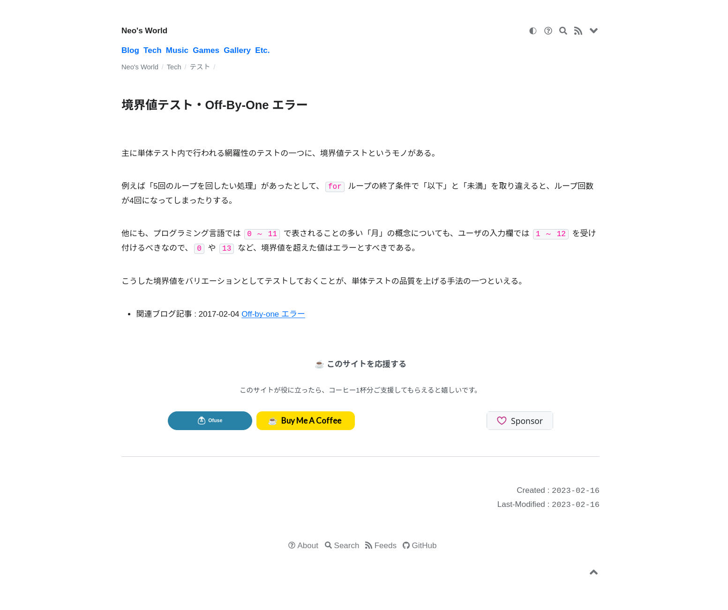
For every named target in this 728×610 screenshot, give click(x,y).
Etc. (262, 50)
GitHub (424, 545)
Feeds (386, 545)
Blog (130, 50)
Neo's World (144, 30)
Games (206, 50)
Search (347, 545)
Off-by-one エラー (273, 314)
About (308, 545)
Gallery (237, 50)
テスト (199, 67)
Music (177, 50)
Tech (152, 50)
